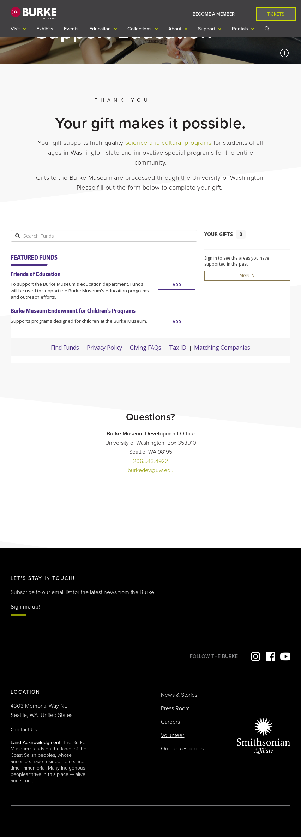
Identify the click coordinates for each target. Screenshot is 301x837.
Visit (16, 29)
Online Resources (182, 748)
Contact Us (24, 729)
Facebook (270, 656)
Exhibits (44, 29)
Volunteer (172, 735)
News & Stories (179, 695)
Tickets (275, 14)
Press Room (175, 708)
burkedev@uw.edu (151, 470)
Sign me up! (25, 606)
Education (100, 29)
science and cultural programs (168, 143)
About (175, 29)
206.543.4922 (150, 461)
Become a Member (214, 14)
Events (71, 29)
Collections (140, 29)
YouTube (285, 656)
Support (207, 29)
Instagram (254, 656)
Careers (170, 721)
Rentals (240, 29)
